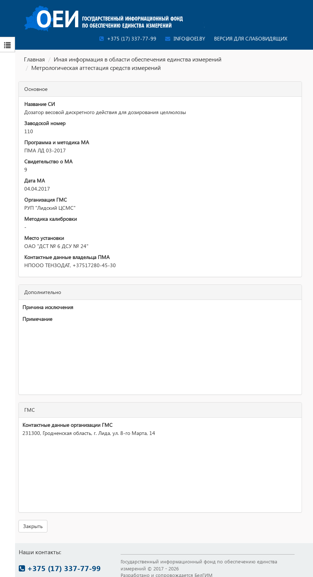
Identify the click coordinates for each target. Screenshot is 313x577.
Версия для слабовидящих (250, 38)
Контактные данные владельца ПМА (67, 257)
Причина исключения (47, 307)
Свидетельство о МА (48, 161)
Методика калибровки (50, 218)
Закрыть (33, 526)
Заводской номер (44, 123)
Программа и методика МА (56, 142)
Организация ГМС (45, 199)
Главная (34, 59)
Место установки (44, 237)
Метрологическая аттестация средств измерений (96, 67)
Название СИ (39, 103)
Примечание (37, 318)
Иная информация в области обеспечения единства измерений (137, 59)
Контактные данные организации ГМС (67, 424)
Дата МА (34, 180)
